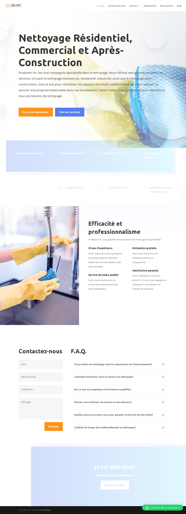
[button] (162, 508)
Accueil (100, 6)
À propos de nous (116, 6)
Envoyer (54, 426)
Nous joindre (166, 6)
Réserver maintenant (36, 112)
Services (133, 6)
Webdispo (46, 510)
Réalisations (150, 6)
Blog (179, 6)
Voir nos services (69, 112)
